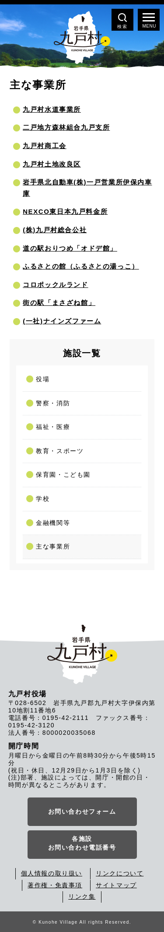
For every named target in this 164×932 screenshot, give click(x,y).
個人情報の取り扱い (51, 873)
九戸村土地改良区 (52, 164)
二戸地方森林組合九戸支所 (66, 127)
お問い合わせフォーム (82, 811)
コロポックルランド (55, 284)
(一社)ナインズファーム (62, 321)
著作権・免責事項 (55, 885)
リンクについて (119, 873)
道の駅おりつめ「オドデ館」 (70, 248)
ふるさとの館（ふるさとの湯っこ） (81, 266)
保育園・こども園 (63, 474)
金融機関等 (53, 522)
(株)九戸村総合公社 (55, 230)
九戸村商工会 (44, 145)
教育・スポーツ (60, 450)
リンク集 (81, 896)
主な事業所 (53, 546)
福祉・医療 (53, 426)
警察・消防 (53, 403)
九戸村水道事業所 (52, 109)
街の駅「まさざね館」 (59, 302)
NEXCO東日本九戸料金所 (65, 211)
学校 (42, 498)
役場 (42, 379)
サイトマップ (116, 885)
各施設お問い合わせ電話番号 (82, 843)
